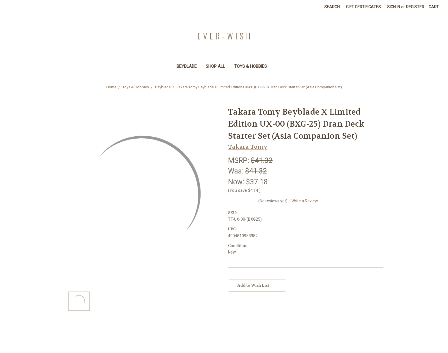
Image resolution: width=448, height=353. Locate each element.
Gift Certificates (363, 7)
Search (332, 7)
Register (415, 7)
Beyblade (187, 66)
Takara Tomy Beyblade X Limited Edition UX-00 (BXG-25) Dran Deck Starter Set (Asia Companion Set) (259, 87)
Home (111, 87)
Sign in (393, 7)
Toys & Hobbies (253, 66)
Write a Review (304, 201)
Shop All (215, 66)
